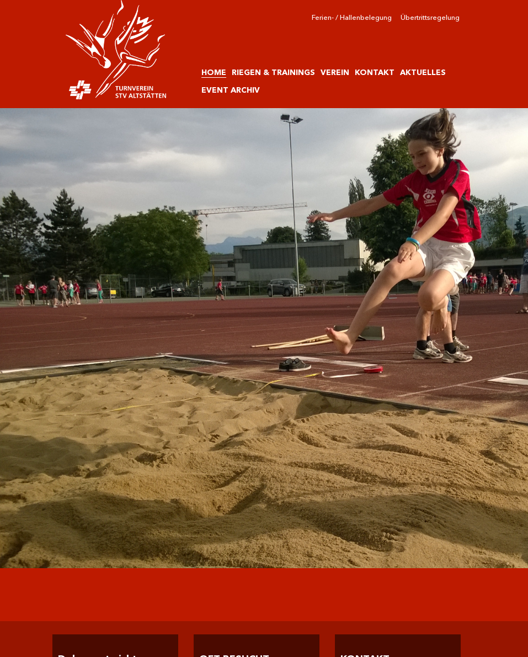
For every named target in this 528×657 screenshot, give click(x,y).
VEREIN (335, 72)
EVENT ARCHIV (230, 90)
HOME (213, 72)
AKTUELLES (423, 72)
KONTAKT (374, 72)
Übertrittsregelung (430, 17)
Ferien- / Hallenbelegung (352, 17)
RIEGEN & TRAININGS (273, 72)
